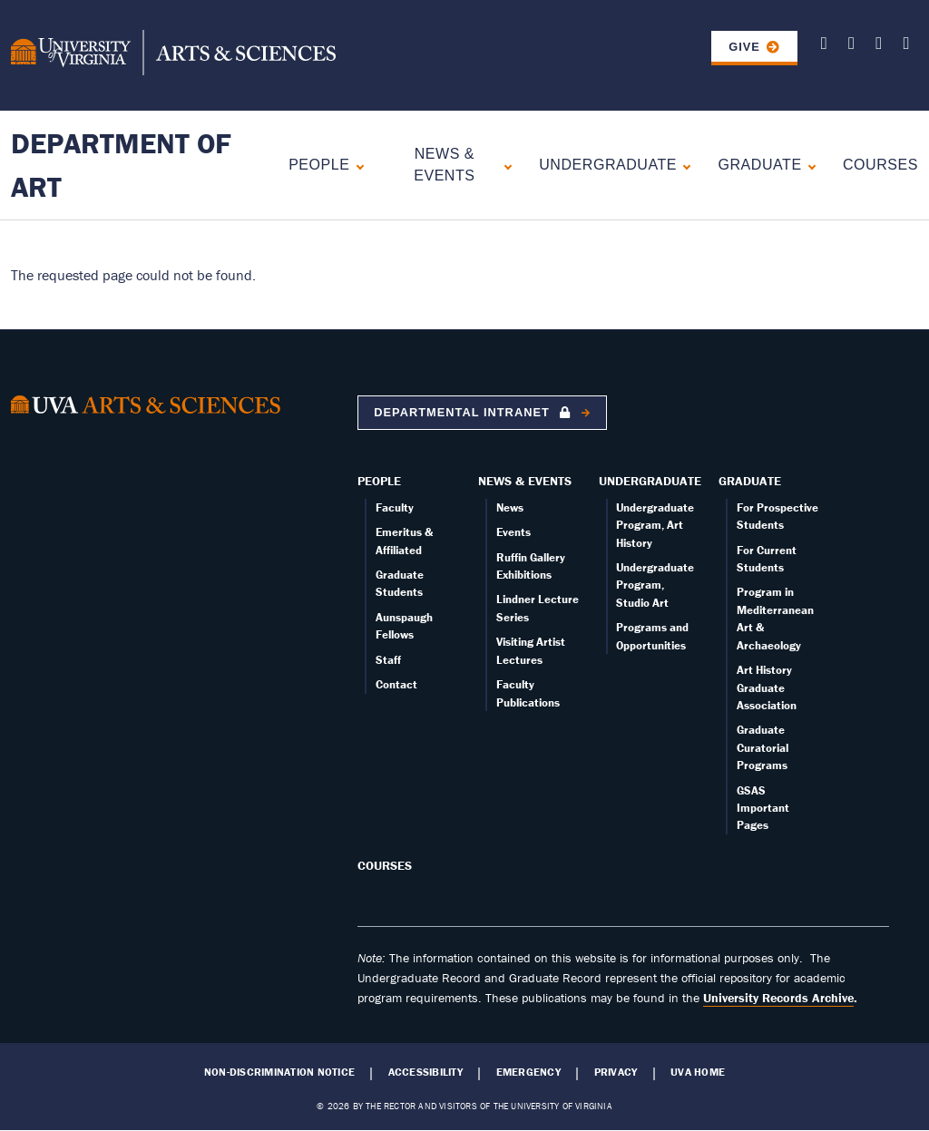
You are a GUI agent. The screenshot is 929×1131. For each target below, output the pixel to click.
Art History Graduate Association (767, 687)
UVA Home (697, 1072)
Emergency (528, 1072)
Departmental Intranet (474, 412)
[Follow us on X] (824, 46)
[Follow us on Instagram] (906, 46)
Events (513, 532)
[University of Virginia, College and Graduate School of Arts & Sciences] (173, 55)
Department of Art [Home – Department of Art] (121, 164)
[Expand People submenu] (356, 165)
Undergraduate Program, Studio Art (655, 585)
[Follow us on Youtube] (851, 46)
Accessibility (425, 1072)
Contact (396, 684)
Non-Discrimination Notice (279, 1072)
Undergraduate (608, 164)
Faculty (395, 507)
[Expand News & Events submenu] (504, 165)
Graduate (759, 164)
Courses (880, 164)
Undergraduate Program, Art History (655, 525)
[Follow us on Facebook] (878, 46)
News (509, 507)
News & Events (444, 164)
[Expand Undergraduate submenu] (683, 165)
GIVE (744, 47)
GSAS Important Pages (763, 808)
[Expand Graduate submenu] (808, 165)
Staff (388, 660)
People (318, 164)
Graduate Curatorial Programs (762, 747)
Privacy (616, 1072)
